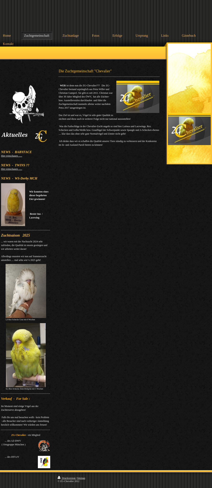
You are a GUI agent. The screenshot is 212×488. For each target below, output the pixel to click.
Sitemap (81, 478)
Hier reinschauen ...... (11, 155)
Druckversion (67, 478)
